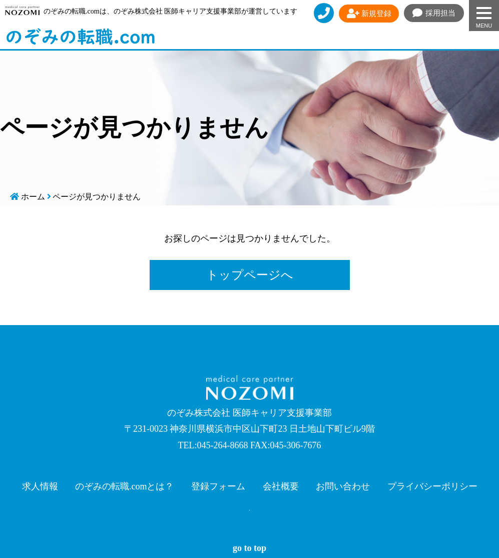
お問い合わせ (343, 486)
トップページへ (249, 275)
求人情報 (40, 486)
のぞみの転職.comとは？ (124, 486)
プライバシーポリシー (432, 486)
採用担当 (434, 13)
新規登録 (369, 14)
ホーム (33, 196)
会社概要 (281, 486)
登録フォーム (218, 486)
